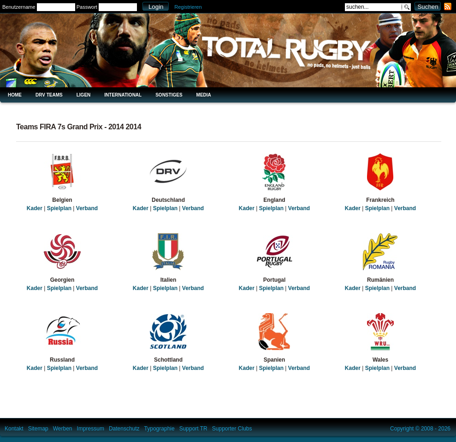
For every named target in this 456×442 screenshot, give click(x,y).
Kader (34, 208)
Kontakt (14, 428)
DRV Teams (49, 94)
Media (203, 94)
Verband (87, 208)
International (123, 94)
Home (15, 94)
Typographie (159, 428)
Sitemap (38, 428)
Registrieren (187, 7)
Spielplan (59, 208)
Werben (62, 428)
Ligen (84, 94)
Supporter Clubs (232, 428)
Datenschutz (124, 428)
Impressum (90, 428)
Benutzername (19, 7)
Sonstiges (168, 94)
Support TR (193, 428)
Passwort (87, 7)
